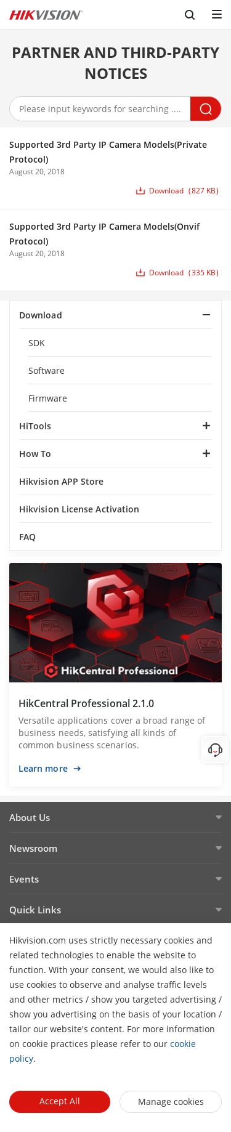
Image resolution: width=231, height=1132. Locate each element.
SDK (36, 343)
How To (35, 453)
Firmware (48, 398)
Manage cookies (171, 1101)
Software (46, 370)
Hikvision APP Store (61, 481)
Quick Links (35, 910)
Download (40, 315)
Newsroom (33, 848)
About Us (29, 817)
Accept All (59, 1101)
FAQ (27, 537)
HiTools (35, 426)
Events (24, 879)
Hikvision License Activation (79, 509)
